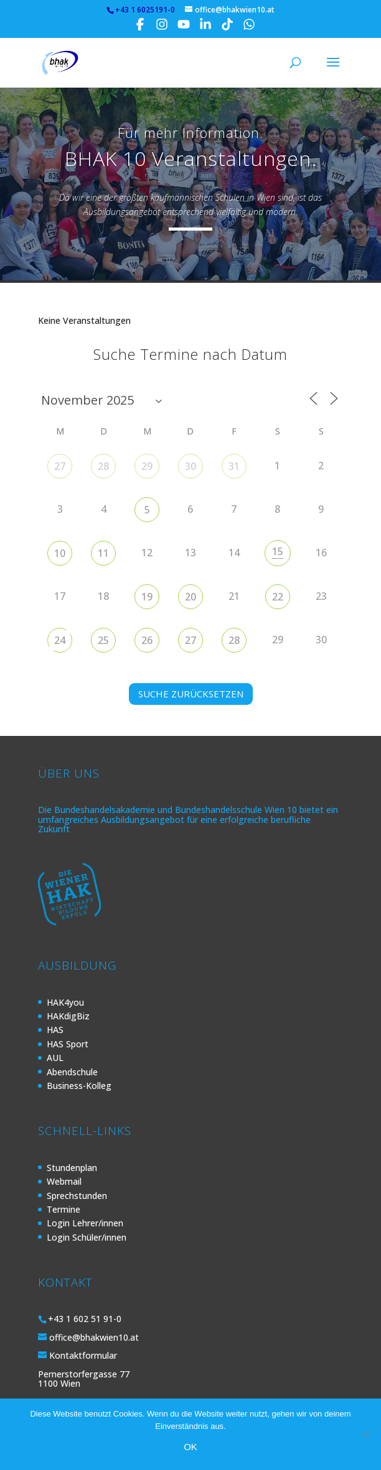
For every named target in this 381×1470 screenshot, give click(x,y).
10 (59, 553)
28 (103, 466)
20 (190, 597)
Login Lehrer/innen (85, 1223)
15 (277, 551)
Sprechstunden (77, 1195)
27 (59, 466)
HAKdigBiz (68, 1016)
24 (59, 640)
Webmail (64, 1181)
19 (147, 597)
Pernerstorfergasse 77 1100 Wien (83, 1378)
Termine (63, 1209)
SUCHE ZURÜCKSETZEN (190, 693)
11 (103, 553)
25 (103, 640)
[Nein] (365, 1434)
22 (277, 597)
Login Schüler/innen (86, 1237)
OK (190, 1446)
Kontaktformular (83, 1355)
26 (147, 640)
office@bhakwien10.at (94, 1337)
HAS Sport (67, 1044)
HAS (55, 1030)
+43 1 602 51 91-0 (84, 1319)
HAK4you (65, 1002)
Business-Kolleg (79, 1085)
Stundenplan (72, 1168)
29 (147, 466)
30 (190, 466)
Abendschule (72, 1072)
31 (234, 466)
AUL (55, 1057)
